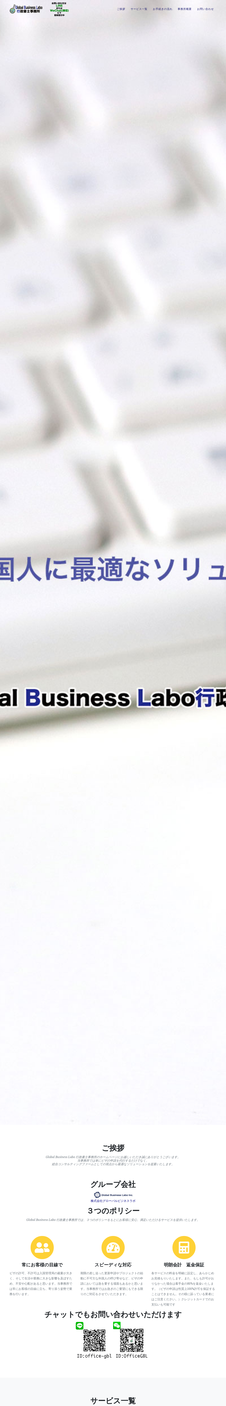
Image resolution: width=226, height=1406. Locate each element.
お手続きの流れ (162, 12)
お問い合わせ (205, 12)
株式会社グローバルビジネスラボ (113, 1201)
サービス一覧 (139, 12)
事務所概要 (185, 12)
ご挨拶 (121, 12)
